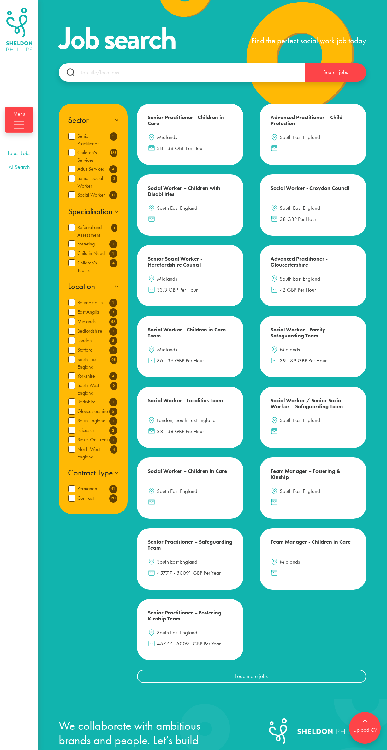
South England (97, 421)
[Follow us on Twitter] (330, 636)
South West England (97, 389)
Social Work (77, 662)
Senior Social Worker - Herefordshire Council (243, 205)
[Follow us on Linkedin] (316, 636)
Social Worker (97, 195)
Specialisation (90, 211)
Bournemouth (97, 303)
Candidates (128, 628)
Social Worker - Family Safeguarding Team (250, 272)
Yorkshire (97, 376)
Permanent (97, 489)
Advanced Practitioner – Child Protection (249, 123)
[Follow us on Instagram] (356, 636)
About (120, 662)
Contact (122, 679)
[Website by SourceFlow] (344, 742)
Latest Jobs (19, 168)
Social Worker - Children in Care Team (167, 272)
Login (180, 630)
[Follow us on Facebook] (343, 636)
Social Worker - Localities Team (324, 269)
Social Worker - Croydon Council (168, 199)
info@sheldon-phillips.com (100, 722)
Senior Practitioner (97, 139)
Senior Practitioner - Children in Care (172, 120)
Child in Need (97, 254)
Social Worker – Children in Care (245, 356)
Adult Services (97, 169)
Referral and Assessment (97, 231)
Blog (118, 645)
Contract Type (90, 473)
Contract (97, 498)
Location (81, 286)
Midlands (97, 322)
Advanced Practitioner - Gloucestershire (324, 202)
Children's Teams (97, 266)
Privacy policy (149, 742)
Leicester (97, 430)
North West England (97, 452)
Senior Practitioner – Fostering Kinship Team (330, 430)
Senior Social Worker (97, 182)
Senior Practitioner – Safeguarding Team (173, 427)
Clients (68, 679)
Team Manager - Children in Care (246, 427)
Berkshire (97, 402)
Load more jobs (251, 496)
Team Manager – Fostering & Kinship (329, 356)
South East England (97, 363)
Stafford (97, 350)
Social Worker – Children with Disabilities (324, 123)
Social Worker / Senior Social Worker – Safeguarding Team (171, 363)
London (97, 341)
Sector (78, 120)
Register (184, 650)
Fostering (97, 244)
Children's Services (97, 156)
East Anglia (97, 312)
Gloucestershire (97, 412)
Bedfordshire (97, 331)
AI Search (19, 181)
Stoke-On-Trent (97, 440)
